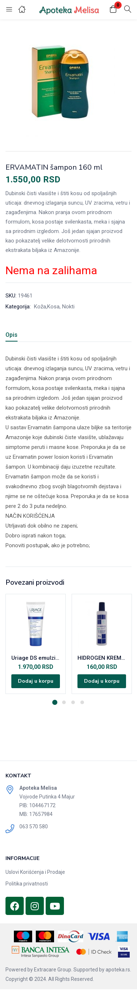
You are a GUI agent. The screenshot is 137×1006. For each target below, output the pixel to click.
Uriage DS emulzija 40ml (35, 658)
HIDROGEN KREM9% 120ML (101, 658)
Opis (11, 334)
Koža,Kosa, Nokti (54, 306)
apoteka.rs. (118, 970)
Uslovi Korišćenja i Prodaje (35, 872)
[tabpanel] (36, 644)
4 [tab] (82, 702)
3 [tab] (73, 702)
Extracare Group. (53, 970)
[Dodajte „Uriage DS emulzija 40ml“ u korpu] (35, 681)
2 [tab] (64, 702)
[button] (113, 9)
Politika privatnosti (26, 884)
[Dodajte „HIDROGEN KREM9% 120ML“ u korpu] (101, 681)
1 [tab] (55, 702)
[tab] (14, 336)
